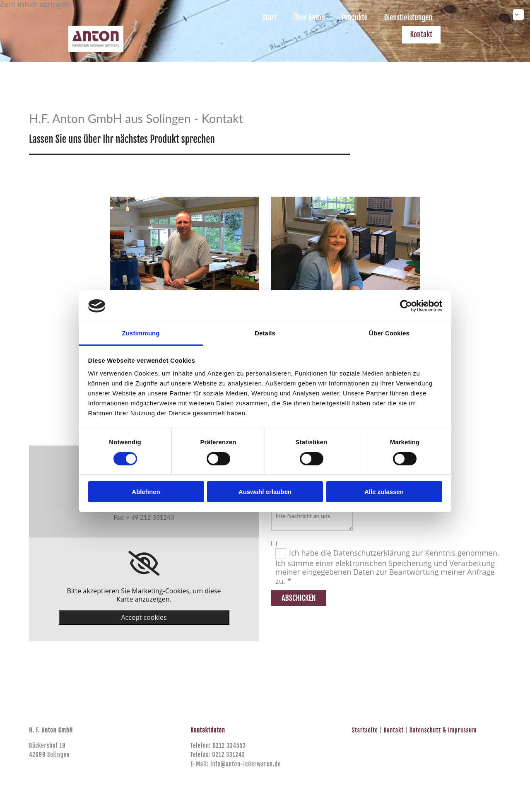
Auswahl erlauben (265, 491)
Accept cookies (143, 617)
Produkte (354, 17)
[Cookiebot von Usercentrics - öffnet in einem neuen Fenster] (406, 306)
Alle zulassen (384, 491)
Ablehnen (146, 491)
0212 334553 (229, 745)
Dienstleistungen (408, 17)
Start (269, 17)
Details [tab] (265, 333)
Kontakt (421, 34)
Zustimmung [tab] (141, 333)
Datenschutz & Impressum (443, 730)
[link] (143, 563)
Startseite (365, 730)
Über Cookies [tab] (389, 333)
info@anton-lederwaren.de (245, 764)
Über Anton (309, 17)
